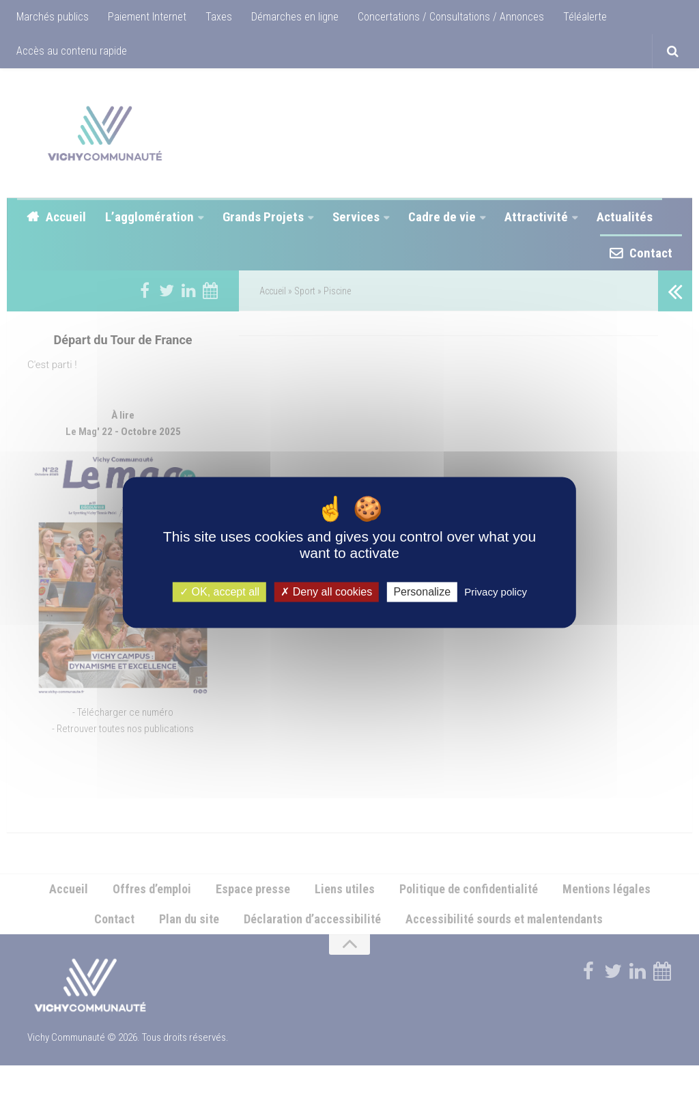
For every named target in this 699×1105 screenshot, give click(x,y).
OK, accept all (219, 592)
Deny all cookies (326, 592)
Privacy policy (495, 592)
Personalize (422, 592)
